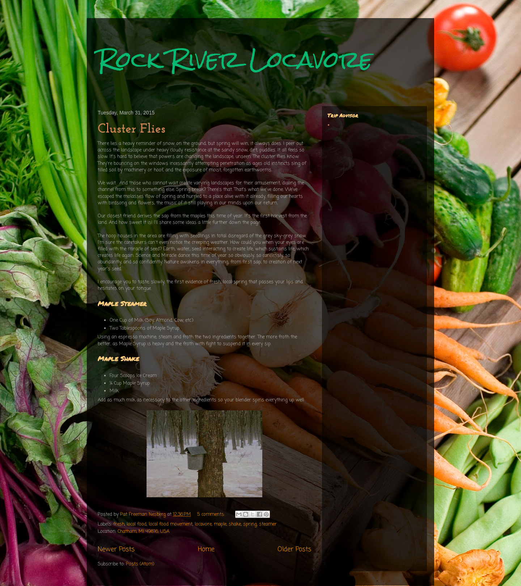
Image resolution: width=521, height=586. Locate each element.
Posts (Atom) (140, 564)
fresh (118, 524)
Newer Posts (116, 549)
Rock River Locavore (235, 59)
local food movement (170, 524)
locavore (203, 524)
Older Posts (294, 549)
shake (235, 524)
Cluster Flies (131, 129)
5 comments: (211, 514)
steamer (268, 524)
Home (206, 549)
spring (250, 524)
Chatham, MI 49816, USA (143, 531)
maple (220, 524)
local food (137, 524)
